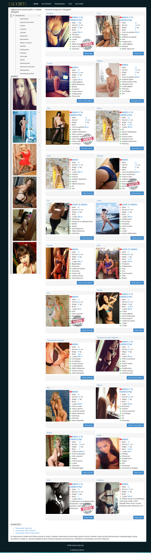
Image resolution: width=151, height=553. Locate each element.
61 (136, 72)
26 (79, 70)
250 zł (80, 356)
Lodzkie (22, 26)
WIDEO (75, 67)
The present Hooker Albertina (107, 338)
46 (79, 352)
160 (129, 210)
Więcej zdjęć (88, 53)
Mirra (49, 480)
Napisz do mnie (88, 193)
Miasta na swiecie (26, 43)
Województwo (60, 4)
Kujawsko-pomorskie (27, 22)
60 (129, 304)
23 (136, 23)
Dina (48, 108)
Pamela (99, 290)
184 (129, 254)
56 (79, 212)
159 (136, 25)
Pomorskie (23, 56)
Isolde (99, 435)
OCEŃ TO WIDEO (79, 205)
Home (36, 4)
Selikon (130, 307)
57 (79, 27)
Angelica (50, 13)
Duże (130, 259)
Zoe (48, 201)
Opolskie (23, 46)
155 (79, 25)
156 (129, 302)
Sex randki (79, 4)
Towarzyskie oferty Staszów (25, 531)
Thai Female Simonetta (55, 340)
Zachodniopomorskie (27, 73)
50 (80, 447)
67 (86, 122)
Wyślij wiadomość (137, 148)
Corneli (49, 63)
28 (79, 207)
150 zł (80, 80)
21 (136, 162)
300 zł (137, 32)
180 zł (130, 404)
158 (136, 70)
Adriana (100, 61)
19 (136, 68)
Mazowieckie (24, 39)
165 (79, 302)
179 (79, 72)
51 (79, 304)
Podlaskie (23, 53)
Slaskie (22, 60)
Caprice (49, 245)
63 (79, 75)
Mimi (98, 245)
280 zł (137, 172)
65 (129, 122)
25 (80, 442)
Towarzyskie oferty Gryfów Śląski (27, 533)
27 (79, 23)
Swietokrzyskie (25, 63)
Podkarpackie (24, 49)
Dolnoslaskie (24, 19)
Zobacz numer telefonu (85, 101)
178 (129, 489)
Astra (49, 156)
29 (86, 118)
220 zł (80, 404)
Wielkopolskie (24, 70)
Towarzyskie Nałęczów (23, 528)
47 (129, 257)
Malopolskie (24, 36)
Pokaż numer (138, 53)
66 (79, 257)
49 (129, 352)
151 (136, 165)
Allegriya (100, 156)
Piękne (130, 125)
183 (129, 349)
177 (129, 444)
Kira (48, 293)
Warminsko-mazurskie (27, 67)
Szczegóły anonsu (137, 101)
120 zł (130, 261)
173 (79, 165)
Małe (79, 354)
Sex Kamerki (46, 4)
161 (79, 254)
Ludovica (100, 480)
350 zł (80, 32)
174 (129, 120)
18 (79, 394)
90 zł (86, 127)
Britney (49, 433)
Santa (99, 108)
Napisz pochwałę (137, 238)
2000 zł (81, 451)
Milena (99, 385)
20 (129, 118)
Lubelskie (23, 29)
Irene (99, 13)
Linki (70, 4)
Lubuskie (23, 32)
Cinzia (99, 201)
